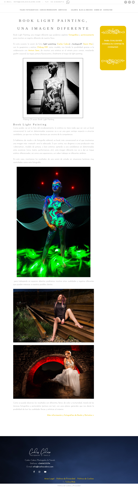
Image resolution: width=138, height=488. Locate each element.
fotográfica (73, 35)
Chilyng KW (42, 47)
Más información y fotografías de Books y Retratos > (70, 415)
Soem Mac (88, 44)
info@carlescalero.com (43, 467)
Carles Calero (63, 44)
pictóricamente (87, 35)
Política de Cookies (85, 479)
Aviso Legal (49, 479)
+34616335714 (44, 463)
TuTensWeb (70, 482)
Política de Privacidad (65, 479)
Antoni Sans (33, 51)
